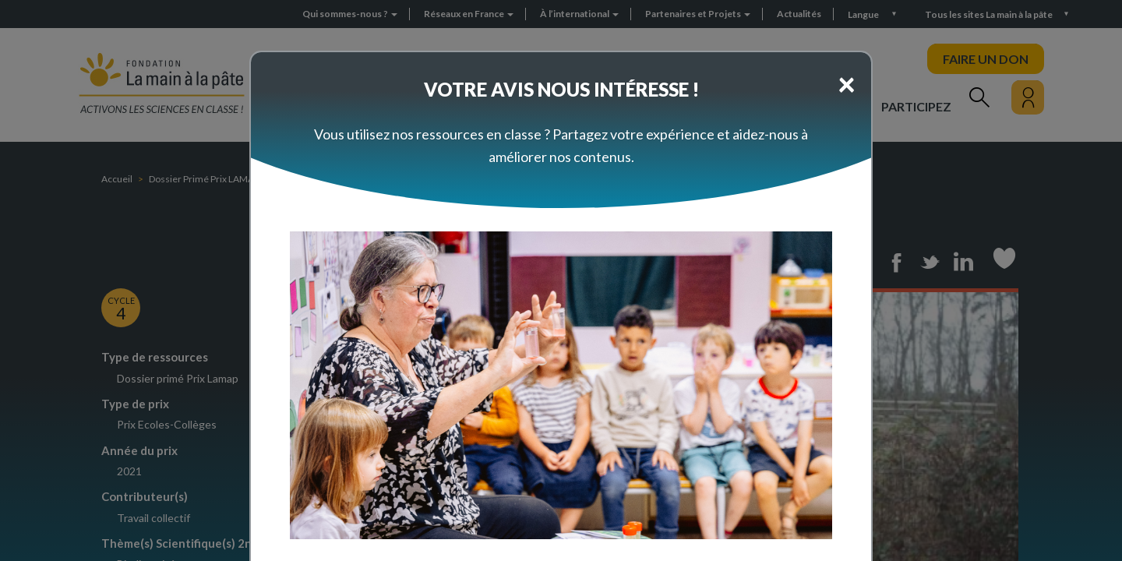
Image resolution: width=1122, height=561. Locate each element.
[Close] (847, 83)
